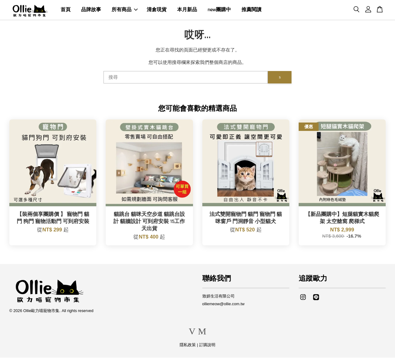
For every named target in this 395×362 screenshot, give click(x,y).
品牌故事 (91, 12)
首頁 (66, 12)
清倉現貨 (157, 12)
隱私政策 (188, 349)
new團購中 (219, 12)
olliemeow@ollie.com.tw (223, 308)
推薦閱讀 (251, 12)
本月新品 (187, 12)
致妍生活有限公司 (218, 300)
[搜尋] (185, 81)
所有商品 (125, 12)
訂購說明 (207, 349)
